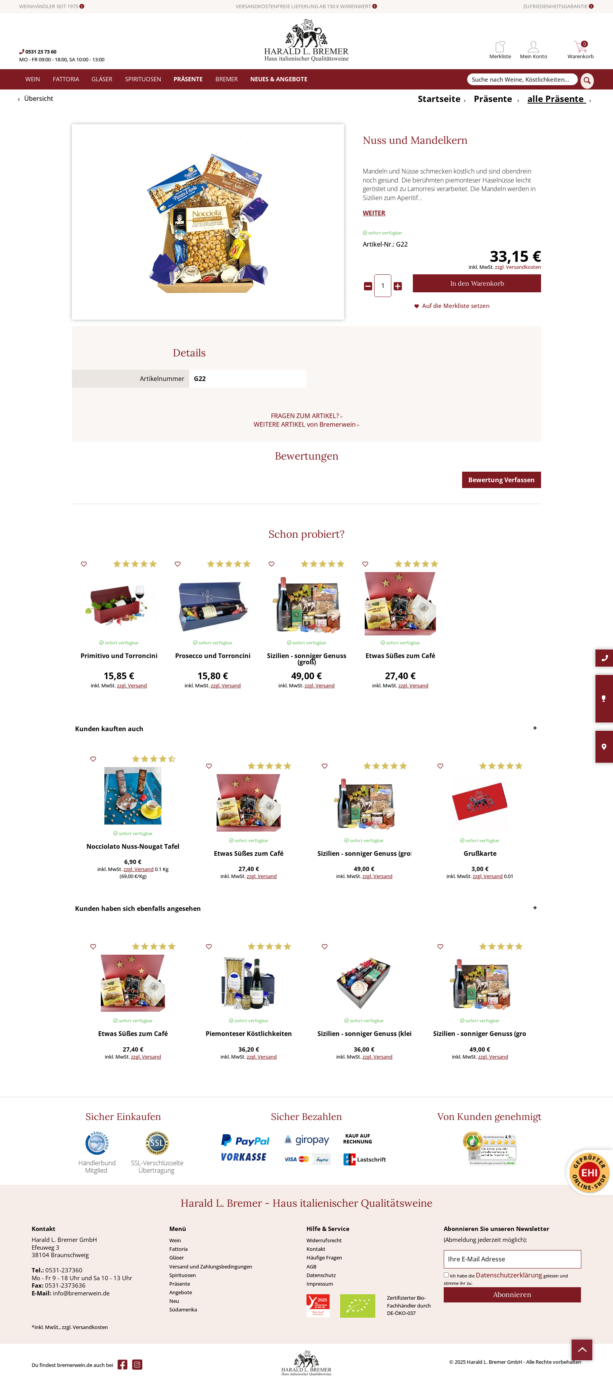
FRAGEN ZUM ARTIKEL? (305, 415)
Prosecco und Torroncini (213, 656)
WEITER (374, 213)
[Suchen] (587, 81)
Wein (175, 1240)
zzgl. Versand (132, 685)
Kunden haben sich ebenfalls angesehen (138, 908)
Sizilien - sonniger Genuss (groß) (306, 659)
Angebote (180, 1292)
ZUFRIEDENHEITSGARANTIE (558, 6)
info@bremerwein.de (81, 1293)
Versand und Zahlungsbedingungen (210, 1266)
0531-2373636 (65, 1285)
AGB (311, 1266)
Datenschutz (321, 1275)
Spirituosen (182, 1275)
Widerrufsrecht (324, 1240)
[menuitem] (500, 46)
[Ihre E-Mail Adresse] (512, 1259)
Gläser (176, 1257)
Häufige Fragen (324, 1257)
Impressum (319, 1283)
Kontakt (315, 1248)
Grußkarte (480, 854)
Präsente (179, 1283)
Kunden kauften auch (109, 728)
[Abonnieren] (512, 1294)
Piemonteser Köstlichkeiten (249, 1034)
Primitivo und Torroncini (119, 656)
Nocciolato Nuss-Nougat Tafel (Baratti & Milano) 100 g (133, 847)
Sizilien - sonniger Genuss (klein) (364, 1034)
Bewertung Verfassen (501, 480)
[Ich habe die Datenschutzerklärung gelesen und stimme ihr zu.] (446, 1274)
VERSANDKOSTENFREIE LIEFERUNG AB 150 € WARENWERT (306, 6)
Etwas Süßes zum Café (400, 656)
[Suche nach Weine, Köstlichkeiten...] (522, 79)
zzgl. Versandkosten (518, 266)
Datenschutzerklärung (509, 1275)
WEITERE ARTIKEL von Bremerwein (305, 424)
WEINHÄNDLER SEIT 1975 (51, 6)
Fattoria (178, 1248)
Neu (174, 1300)
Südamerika (183, 1309)
